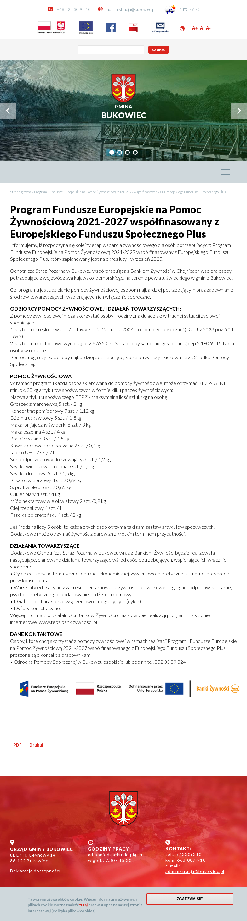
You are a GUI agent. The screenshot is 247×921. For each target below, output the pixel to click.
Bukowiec (123, 111)
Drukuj (36, 745)
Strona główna (21, 192)
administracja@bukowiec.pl (131, 9)
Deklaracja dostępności (35, 870)
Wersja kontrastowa (182, 28)
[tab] (111, 152)
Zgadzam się (190, 899)
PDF (17, 745)
